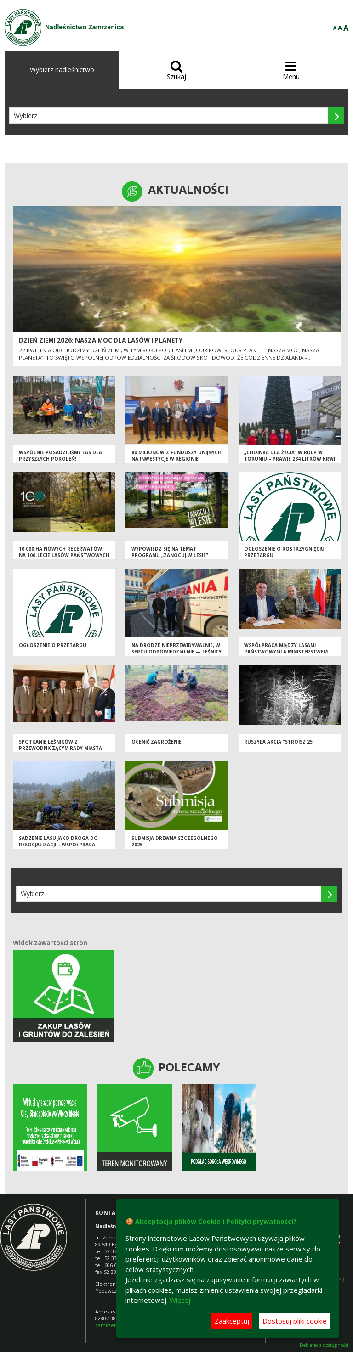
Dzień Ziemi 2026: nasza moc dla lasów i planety (100, 340)
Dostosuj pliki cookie (294, 1320)
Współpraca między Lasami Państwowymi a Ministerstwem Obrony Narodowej (286, 652)
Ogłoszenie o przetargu (52, 645)
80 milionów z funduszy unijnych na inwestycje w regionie (176, 455)
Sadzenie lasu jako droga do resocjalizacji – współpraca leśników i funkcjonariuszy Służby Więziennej (58, 848)
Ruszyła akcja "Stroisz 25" (279, 741)
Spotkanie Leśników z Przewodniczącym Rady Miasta (60, 745)
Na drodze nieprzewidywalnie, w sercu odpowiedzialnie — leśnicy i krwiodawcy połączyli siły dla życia (176, 655)
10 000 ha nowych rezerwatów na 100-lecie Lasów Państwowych (64, 552)
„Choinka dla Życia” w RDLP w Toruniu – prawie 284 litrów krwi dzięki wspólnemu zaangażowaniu (289, 462)
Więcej (180, 1300)
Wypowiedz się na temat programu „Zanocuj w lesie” (169, 552)
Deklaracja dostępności (324, 1345)
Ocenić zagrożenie (156, 741)
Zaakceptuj (232, 1320)
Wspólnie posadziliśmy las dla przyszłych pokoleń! (60, 455)
